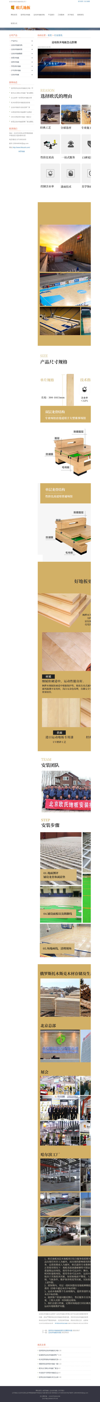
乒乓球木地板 (16, 70)
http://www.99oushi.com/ (21, 147)
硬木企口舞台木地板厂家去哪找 (22, 93)
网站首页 (14, 15)
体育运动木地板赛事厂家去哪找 (22, 122)
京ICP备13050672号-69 (50, 1398)
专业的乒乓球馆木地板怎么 (48, 1373)
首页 (50, 35)
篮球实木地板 (25, 15)
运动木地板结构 (16, 45)
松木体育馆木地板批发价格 (20, 102)
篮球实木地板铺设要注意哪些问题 (60, 1330)
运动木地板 (15, 75)
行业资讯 (58, 35)
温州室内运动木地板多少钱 (48, 1350)
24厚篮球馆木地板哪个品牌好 (21, 112)
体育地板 (21, 151)
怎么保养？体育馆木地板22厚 (21, 98)
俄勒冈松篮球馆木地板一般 (48, 1364)
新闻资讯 (80, 15)
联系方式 (14, 23)
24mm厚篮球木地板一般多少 (21, 117)
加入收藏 (87, 1)
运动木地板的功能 (54, 1332)
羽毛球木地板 (16, 66)
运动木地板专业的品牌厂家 (20, 107)
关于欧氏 (71, 15)
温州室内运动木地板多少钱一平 (22, 88)
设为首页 (80, 1)
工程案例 (61, 15)
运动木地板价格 (39, 15)
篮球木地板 (15, 62)
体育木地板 (15, 58)
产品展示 (51, 15)
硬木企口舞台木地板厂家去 (48, 1368)
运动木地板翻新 (16, 53)
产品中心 (14, 41)
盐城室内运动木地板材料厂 (48, 1355)
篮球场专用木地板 (61, 1323)
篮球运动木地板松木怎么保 (48, 1377)
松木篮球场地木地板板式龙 (48, 1359)
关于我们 (61, 1390)
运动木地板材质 (16, 49)
